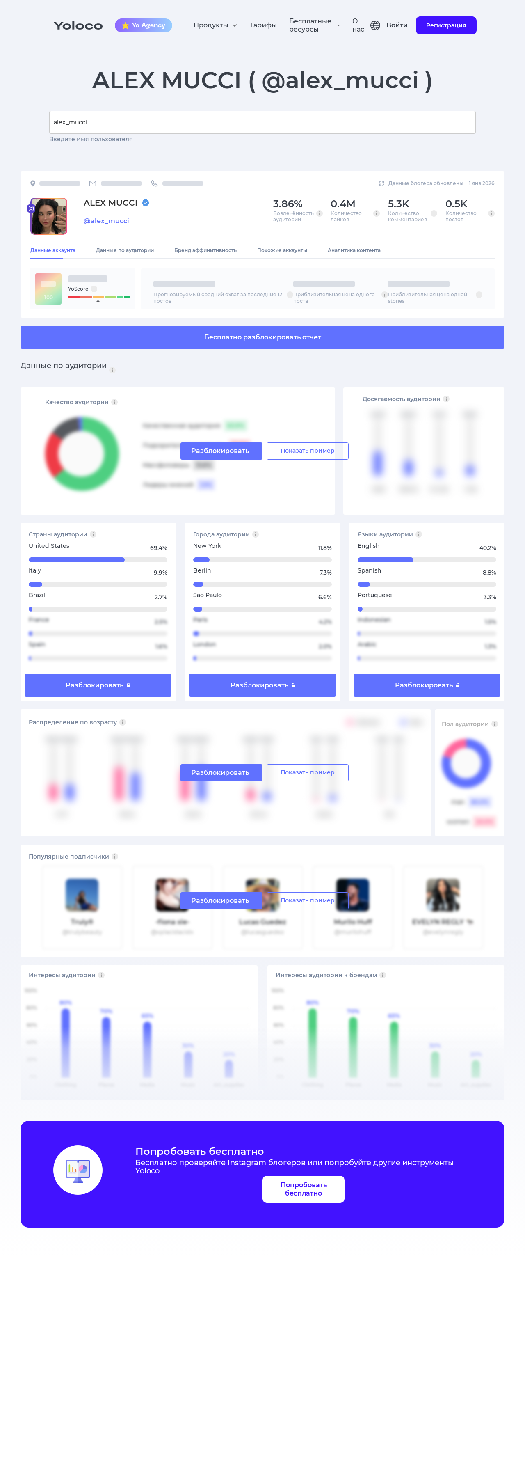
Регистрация (446, 25)
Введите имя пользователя (91, 139)
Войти (397, 25)
